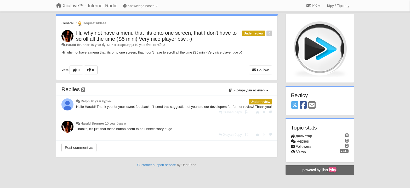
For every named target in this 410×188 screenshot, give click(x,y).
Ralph (85, 101)
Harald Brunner (77, 45)
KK (313, 6)
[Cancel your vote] (264, 112)
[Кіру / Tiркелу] (338, 5)
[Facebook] (303, 105)
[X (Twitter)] (294, 105)
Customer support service (156, 165)
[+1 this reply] (257, 112)
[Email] (312, 105)
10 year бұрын (100, 101)
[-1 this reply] (270, 112)
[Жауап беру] (230, 112)
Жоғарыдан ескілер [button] (248, 90)
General (67, 23)
